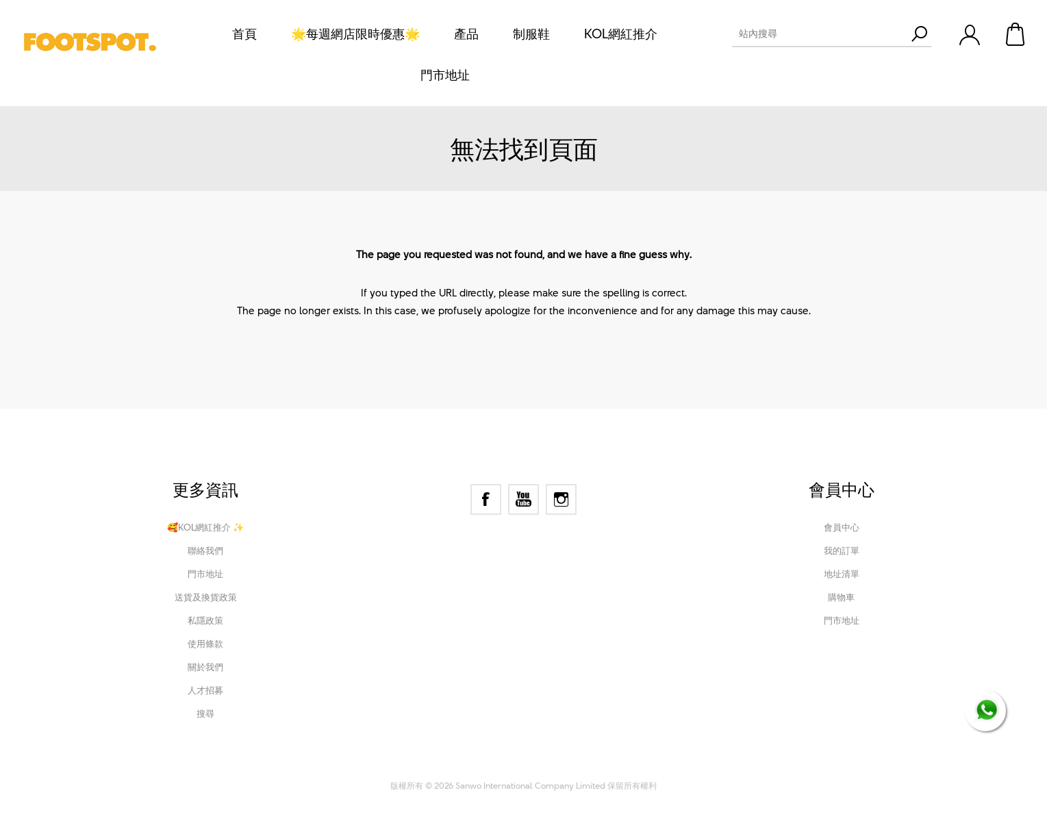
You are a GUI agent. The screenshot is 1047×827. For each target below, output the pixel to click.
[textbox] (819, 33)
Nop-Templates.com (615, 767)
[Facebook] (485, 499)
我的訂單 (841, 550)
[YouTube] (523, 499)
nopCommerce (470, 767)
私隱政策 (205, 620)
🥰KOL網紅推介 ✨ (205, 527)
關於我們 (205, 667)
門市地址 (205, 574)
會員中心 (841, 527)
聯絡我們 (205, 550)
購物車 (1016, 34)
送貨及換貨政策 (206, 597)
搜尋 (205, 713)
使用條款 (205, 643)
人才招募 (205, 690)
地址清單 (841, 574)
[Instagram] (561, 499)
